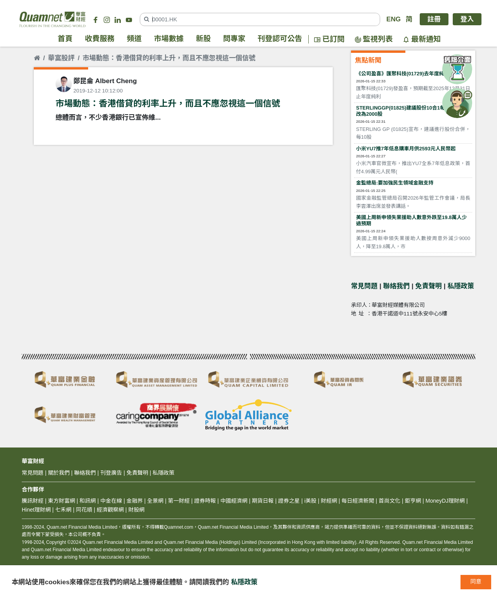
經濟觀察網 (110, 510)
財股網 (136, 510)
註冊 (434, 19)
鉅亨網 (413, 501)
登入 (467, 19)
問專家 (234, 39)
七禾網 (63, 510)
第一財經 (179, 501)
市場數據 (169, 39)
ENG (393, 19)
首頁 (65, 39)
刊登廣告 (111, 473)
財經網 (329, 501)
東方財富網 (61, 501)
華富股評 (61, 58)
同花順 (84, 510)
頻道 (134, 39)
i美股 (309, 501)
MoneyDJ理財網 (445, 501)
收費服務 (100, 39)
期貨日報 (263, 501)
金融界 (135, 501)
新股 (203, 39)
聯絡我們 (396, 286)
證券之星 (288, 501)
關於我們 (59, 473)
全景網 (155, 501)
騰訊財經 (32, 501)
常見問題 (364, 286)
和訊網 (88, 501)
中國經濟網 (233, 501)
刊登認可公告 (280, 39)
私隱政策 (460, 286)
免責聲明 (428, 286)
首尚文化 (389, 501)
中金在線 (111, 501)
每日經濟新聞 (358, 501)
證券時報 (205, 501)
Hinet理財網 (36, 510)
